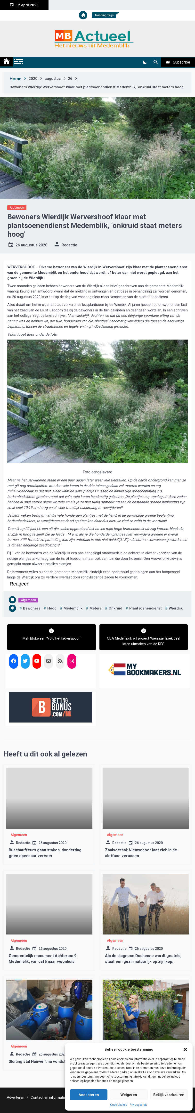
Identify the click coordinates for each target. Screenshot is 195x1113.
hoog (52, 608)
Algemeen (17, 207)
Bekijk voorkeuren (168, 1095)
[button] (185, 1049)
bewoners (31, 608)
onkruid (115, 608)
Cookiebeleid (118, 1104)
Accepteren (89, 1095)
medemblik (73, 608)
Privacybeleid (138, 1104)
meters (95, 608)
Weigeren (129, 1095)
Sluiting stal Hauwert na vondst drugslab (45, 1061)
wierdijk (176, 608)
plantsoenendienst (145, 608)
